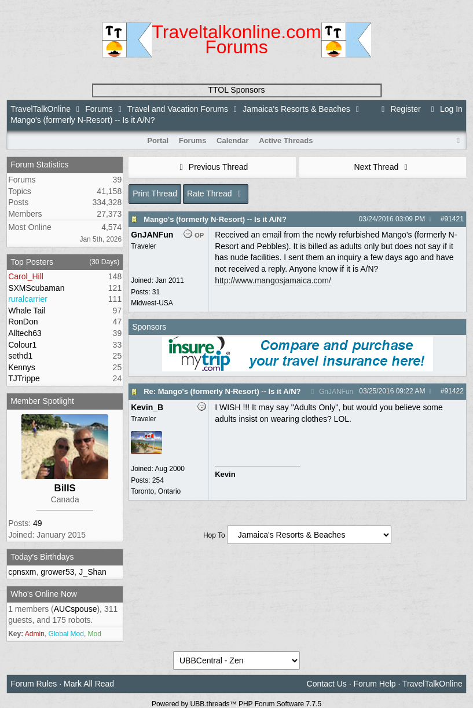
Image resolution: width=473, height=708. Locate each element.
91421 (453, 219)
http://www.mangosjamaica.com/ (273, 280)
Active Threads (286, 140)
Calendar (233, 140)
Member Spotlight (42, 401)
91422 (453, 391)
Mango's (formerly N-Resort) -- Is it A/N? (215, 219)
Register (399, 109)
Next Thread (382, 166)
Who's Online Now (43, 593)
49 (37, 523)
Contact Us (327, 683)
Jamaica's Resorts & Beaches (296, 109)
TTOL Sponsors (236, 89)
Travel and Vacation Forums (177, 109)
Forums (98, 109)
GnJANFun (331, 392)
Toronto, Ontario (156, 491)
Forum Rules (33, 683)
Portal (157, 140)
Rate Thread (215, 193)
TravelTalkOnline (40, 109)
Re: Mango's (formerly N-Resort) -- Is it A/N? (222, 391)
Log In (445, 109)
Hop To (214, 535)
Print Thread (155, 193)
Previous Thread (212, 166)
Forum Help (375, 683)
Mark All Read (89, 683)
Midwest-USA (152, 303)
